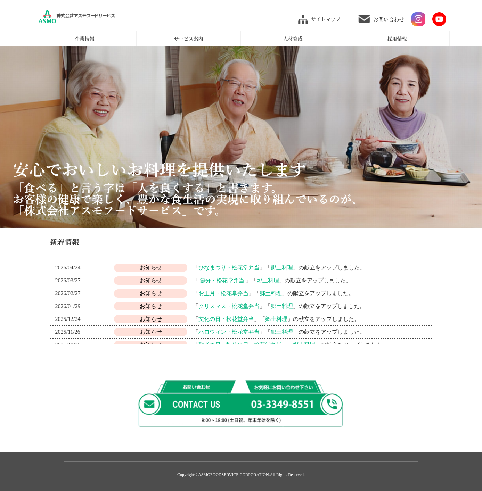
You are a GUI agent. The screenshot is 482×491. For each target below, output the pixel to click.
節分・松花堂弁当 (222, 280)
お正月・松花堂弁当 (223, 293)
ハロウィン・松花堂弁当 (229, 332)
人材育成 (293, 38)
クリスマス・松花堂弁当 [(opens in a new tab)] (229, 306)
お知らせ (151, 268)
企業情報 (85, 38)
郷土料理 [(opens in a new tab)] (282, 268)
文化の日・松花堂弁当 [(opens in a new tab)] (226, 319)
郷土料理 (282, 332)
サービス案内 (188, 38)
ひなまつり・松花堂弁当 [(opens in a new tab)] (229, 268)
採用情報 (397, 38)
